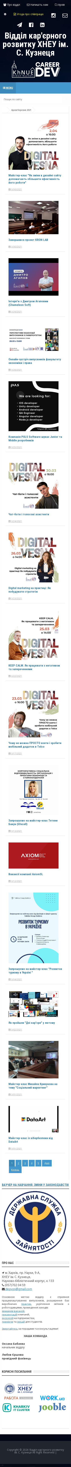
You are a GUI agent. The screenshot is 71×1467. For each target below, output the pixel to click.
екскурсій (7, 1318)
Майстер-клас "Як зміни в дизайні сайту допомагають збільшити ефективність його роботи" (35, 179)
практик (26, 1304)
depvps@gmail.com (18, 1289)
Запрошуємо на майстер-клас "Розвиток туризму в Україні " (28, 970)
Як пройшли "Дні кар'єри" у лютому (32, 1022)
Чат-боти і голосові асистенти (29, 514)
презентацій (9, 1314)
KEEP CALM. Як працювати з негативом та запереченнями (35, 667)
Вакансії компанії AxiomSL (26, 874)
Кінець (15, 1169)
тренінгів (7, 1321)
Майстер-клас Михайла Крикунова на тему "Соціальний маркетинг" (33, 1085)
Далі (46, 1163)
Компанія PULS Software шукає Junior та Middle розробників (34, 438)
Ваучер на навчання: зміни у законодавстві (35, 1185)
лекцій (21, 1321)
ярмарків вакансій (13, 1311)
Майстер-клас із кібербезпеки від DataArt (31, 1139)
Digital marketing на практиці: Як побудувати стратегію (30, 589)
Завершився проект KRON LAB (29, 240)
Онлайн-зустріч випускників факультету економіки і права (35, 361)
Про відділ (11, 4)
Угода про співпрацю (29, 14)
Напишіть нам (37, 4)
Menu (8, 87)
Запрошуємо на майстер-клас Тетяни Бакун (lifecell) (34, 822)
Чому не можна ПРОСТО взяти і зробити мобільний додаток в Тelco (33, 744)
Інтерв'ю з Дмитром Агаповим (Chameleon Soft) (29, 303)
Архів (60, 4)
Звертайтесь (10, 1328)
